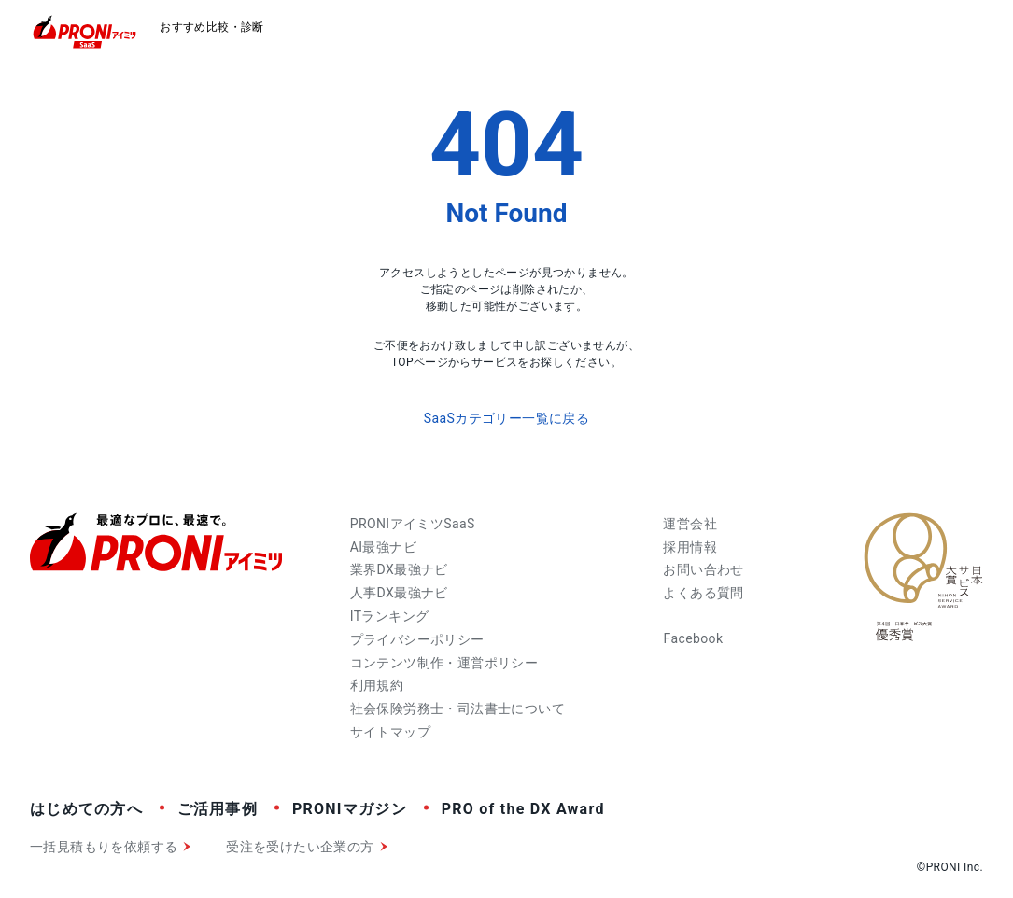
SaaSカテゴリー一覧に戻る (506, 418)
